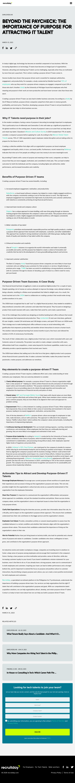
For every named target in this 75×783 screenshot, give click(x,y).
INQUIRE (37, 732)
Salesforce (10, 193)
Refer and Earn (54, 767)
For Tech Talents (41, 767)
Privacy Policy (56, 773)
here (48, 738)
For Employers (28, 767)
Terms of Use (69, 773)
